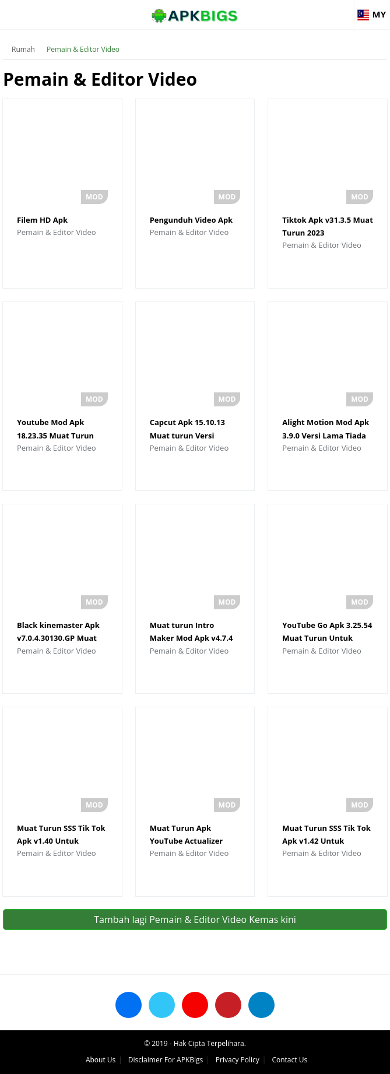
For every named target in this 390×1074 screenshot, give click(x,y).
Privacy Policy (237, 1060)
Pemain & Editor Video (83, 49)
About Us (100, 1060)
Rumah (23, 49)
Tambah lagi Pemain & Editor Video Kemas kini (195, 919)
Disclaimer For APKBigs (165, 1060)
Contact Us (289, 1060)
